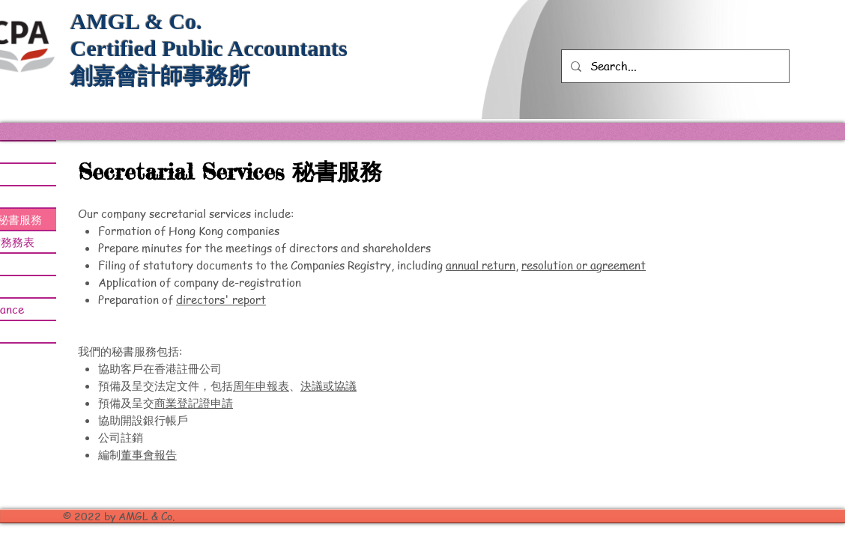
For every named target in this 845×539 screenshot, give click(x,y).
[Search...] (673, 66)
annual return (480, 265)
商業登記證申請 (193, 402)
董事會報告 (149, 454)
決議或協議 (328, 385)
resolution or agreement (583, 265)
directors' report (221, 299)
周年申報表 (261, 385)
